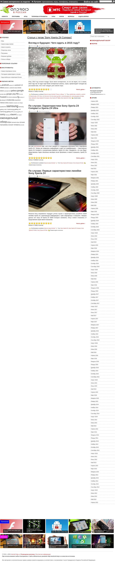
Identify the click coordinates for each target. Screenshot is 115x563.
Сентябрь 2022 (95, 119)
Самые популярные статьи (8, 71)
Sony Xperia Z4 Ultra (66, 97)
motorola (10, 100)
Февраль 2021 (95, 178)
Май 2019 (93, 242)
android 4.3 (11, 85)
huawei (3, 97)
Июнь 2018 (94, 276)
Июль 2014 (94, 419)
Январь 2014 (94, 438)
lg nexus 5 (3, 100)
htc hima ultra (52, 96)
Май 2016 (93, 352)
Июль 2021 (94, 162)
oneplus (11, 103)
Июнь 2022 (94, 129)
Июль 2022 (94, 125)
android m (78, 94)
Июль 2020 (94, 199)
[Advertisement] (102, 65)
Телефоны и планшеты (39, 16)
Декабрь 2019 (95, 220)
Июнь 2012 (94, 496)
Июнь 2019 (94, 239)
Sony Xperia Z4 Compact (43, 97)
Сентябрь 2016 (95, 340)
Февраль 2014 (95, 435)
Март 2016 (94, 358)
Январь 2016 (94, 364)
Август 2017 (94, 306)
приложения (47, 2)
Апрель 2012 (94, 502)
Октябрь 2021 (95, 153)
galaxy (14, 91)
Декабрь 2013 (95, 441)
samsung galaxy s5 (6, 111)
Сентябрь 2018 (95, 266)
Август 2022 (94, 122)
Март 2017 (94, 321)
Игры (25, 16)
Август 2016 (94, 343)
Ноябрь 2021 (94, 150)
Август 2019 (94, 233)
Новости (5, 16)
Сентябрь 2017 (95, 303)
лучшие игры (15, 122)
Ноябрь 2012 (94, 481)
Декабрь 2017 (95, 294)
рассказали (37, 146)
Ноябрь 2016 (94, 334)
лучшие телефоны (14, 125)
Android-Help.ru (15, 554)
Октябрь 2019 (95, 227)
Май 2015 (93, 389)
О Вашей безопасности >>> (97, 94)
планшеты (73, 2)
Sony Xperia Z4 (32, 97)
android (5, 85)
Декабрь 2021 (95, 147)
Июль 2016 (94, 346)
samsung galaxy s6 (17, 111)
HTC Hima (39, 96)
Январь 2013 (94, 475)
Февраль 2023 (95, 104)
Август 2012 (94, 490)
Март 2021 (94, 174)
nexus (2, 103)
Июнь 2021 (94, 165)
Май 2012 (93, 499)
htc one (21, 94)
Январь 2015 (94, 401)
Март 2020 (94, 211)
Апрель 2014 (94, 429)
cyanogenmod (7, 90)
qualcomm (3, 106)
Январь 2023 (94, 107)
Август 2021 (94, 159)
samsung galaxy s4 (14, 109)
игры (56, 2)
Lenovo (14, 97)
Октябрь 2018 (95, 263)
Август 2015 (94, 380)
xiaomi (13, 114)
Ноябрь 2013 (94, 444)
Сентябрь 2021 (95, 156)
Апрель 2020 (94, 208)
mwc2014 (18, 100)
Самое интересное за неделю (16, 2)
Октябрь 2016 (95, 337)
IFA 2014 (9, 97)
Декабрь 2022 (95, 110)
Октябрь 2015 (95, 374)
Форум (61, 16)
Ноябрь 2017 (94, 297)
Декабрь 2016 (95, 331)
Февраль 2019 (95, 251)
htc (17, 94)
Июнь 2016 (94, 349)
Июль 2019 (94, 236)
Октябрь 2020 (95, 190)
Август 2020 (94, 196)
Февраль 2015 (95, 398)
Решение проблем (6, 56)
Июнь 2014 (94, 423)
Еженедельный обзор (100, 40)
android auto (72, 94)
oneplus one (17, 102)
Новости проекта (5, 47)
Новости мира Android (7, 44)
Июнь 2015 (94, 386)
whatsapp (7, 114)
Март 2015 (94, 395)
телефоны (63, 2)
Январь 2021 (94, 181)
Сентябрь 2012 (95, 487)
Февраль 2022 (95, 141)
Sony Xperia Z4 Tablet (55, 97)
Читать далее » (80, 89)
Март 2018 (94, 285)
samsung (12, 106)
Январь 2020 (94, 217)
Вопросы (71, 16)
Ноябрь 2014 (94, 407)
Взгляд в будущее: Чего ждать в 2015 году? (54, 43)
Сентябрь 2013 (95, 450)
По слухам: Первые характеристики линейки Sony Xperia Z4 (54, 172)
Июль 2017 (94, 309)
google (20, 90)
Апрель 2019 (94, 245)
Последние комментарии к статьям (10, 74)
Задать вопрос (83, 16)
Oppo (21, 102)
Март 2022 (94, 138)
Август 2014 (94, 416)
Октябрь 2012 (95, 484)
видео (20, 114)
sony (2, 114)
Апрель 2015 (94, 392)
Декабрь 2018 (95, 257)
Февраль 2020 (95, 214)
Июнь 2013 (94, 459)
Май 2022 (93, 132)
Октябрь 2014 (95, 410)
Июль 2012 (94, 493)
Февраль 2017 (95, 325)
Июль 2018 (94, 272)
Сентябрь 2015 (95, 377)
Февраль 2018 (95, 288)
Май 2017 (93, 315)
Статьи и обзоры (5, 59)
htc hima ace (46, 96)
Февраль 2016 (95, 361)
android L (6, 88)
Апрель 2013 (94, 465)
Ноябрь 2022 (94, 113)
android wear (13, 88)
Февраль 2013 (95, 472)
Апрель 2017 (94, 318)
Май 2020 (93, 205)
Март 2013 (94, 468)
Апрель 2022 (94, 135)
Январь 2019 (94, 254)
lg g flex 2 (59, 96)
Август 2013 (94, 453)
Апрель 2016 (94, 355)
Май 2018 (93, 279)
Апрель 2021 (94, 171)
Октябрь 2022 (95, 116)
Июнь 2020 (94, 202)
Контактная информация (43, 554)
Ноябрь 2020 (94, 187)
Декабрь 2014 (95, 404)
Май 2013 (93, 462)
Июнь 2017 (94, 312)
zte (17, 114)
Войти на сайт (91, 1)
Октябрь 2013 (95, 447)
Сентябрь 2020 (95, 193)
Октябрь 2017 (95, 300)
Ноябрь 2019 (94, 223)
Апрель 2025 (94, 101)
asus (2, 91)
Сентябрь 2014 (95, 413)
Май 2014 (93, 426)
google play (11, 94)
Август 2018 (94, 269)
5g (0, 85)
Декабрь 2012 (95, 478)
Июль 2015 (94, 383)
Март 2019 (94, 248)
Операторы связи (6, 50)
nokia (6, 103)
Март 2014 (94, 432)
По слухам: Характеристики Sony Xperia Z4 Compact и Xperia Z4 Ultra (53, 107)
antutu (19, 88)
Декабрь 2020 (95, 184)
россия (22, 124)
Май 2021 (93, 168)
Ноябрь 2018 (94, 260)
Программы (16, 16)
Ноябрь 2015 (94, 370)
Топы (53, 16)
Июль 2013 (94, 456)
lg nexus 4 (21, 97)
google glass (3, 94)
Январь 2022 (94, 144)
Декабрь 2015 (95, 367)
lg (18, 97)
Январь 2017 (94, 328)
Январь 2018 (94, 291)
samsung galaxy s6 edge (78, 96)
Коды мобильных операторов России (11, 77)
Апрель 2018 (94, 282)
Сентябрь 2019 (95, 230)
